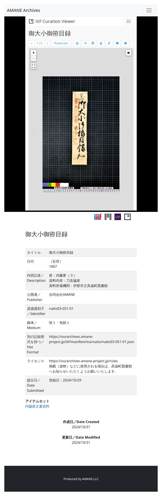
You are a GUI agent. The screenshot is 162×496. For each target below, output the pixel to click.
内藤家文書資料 (37, 406)
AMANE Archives (23, 10)
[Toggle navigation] (149, 10)
